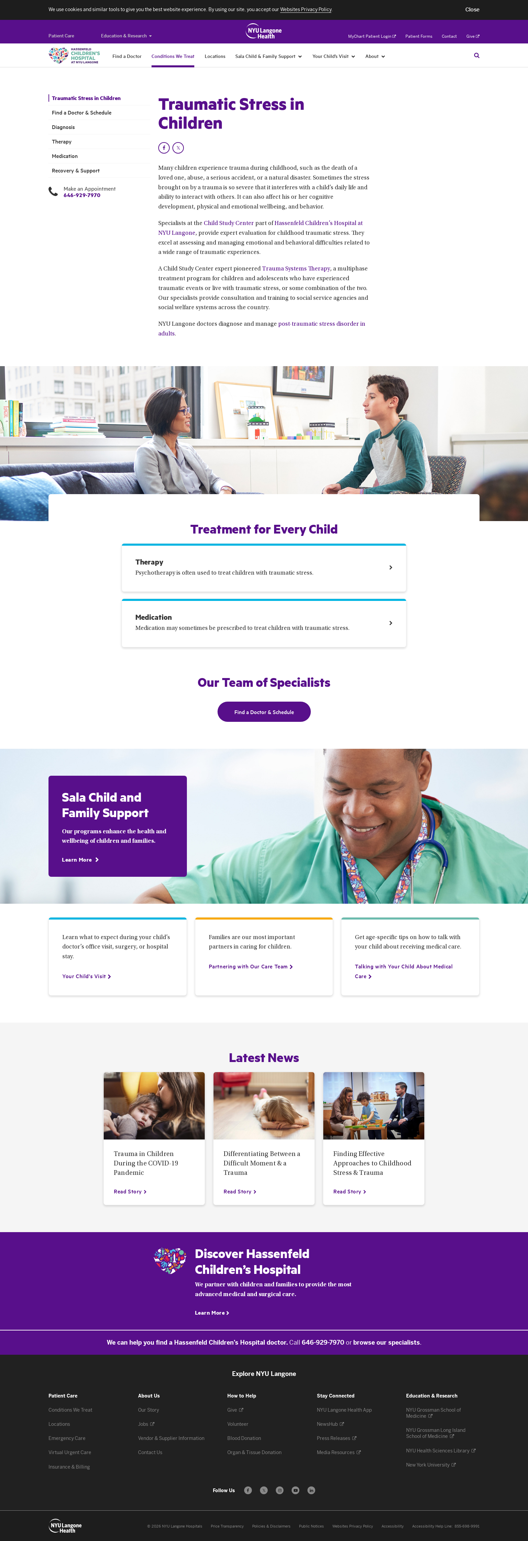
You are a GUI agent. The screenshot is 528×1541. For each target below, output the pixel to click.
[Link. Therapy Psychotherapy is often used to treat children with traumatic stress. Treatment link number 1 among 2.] (264, 569)
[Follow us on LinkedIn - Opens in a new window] (311, 1490)
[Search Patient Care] (476, 55)
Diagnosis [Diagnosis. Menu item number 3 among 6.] (63, 126)
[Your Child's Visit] (84, 976)
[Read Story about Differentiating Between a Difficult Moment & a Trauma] (240, 1191)
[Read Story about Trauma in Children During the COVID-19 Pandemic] (130, 1191)
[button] (472, 9)
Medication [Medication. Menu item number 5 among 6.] (65, 155)
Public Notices (311, 1526)
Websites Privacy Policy (352, 1526)
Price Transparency (227, 1526)
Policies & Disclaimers (271, 1526)
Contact (449, 36)
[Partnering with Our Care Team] (248, 966)
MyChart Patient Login (372, 36)
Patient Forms (418, 36)
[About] (383, 56)
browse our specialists (386, 1342)
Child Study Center (229, 224)
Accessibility (393, 1526)
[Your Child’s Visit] (353, 56)
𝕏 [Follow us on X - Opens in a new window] (264, 1491)
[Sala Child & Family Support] (300, 56)
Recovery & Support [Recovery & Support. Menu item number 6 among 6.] (76, 170)
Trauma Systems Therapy (296, 269)
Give (473, 36)
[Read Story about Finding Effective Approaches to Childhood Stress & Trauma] (350, 1191)
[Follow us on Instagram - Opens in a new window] (280, 1490)
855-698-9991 (467, 1526)
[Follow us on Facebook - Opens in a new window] (248, 1490)
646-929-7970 (82, 195)
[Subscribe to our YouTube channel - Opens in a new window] (295, 1490)
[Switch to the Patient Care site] (61, 35)
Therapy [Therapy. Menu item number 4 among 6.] (62, 141)
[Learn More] (80, 859)
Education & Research (126, 35)
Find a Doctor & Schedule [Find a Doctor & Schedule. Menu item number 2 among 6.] (81, 112)
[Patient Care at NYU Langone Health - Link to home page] (264, 31)
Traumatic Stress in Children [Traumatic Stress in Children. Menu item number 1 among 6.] (86, 98)
